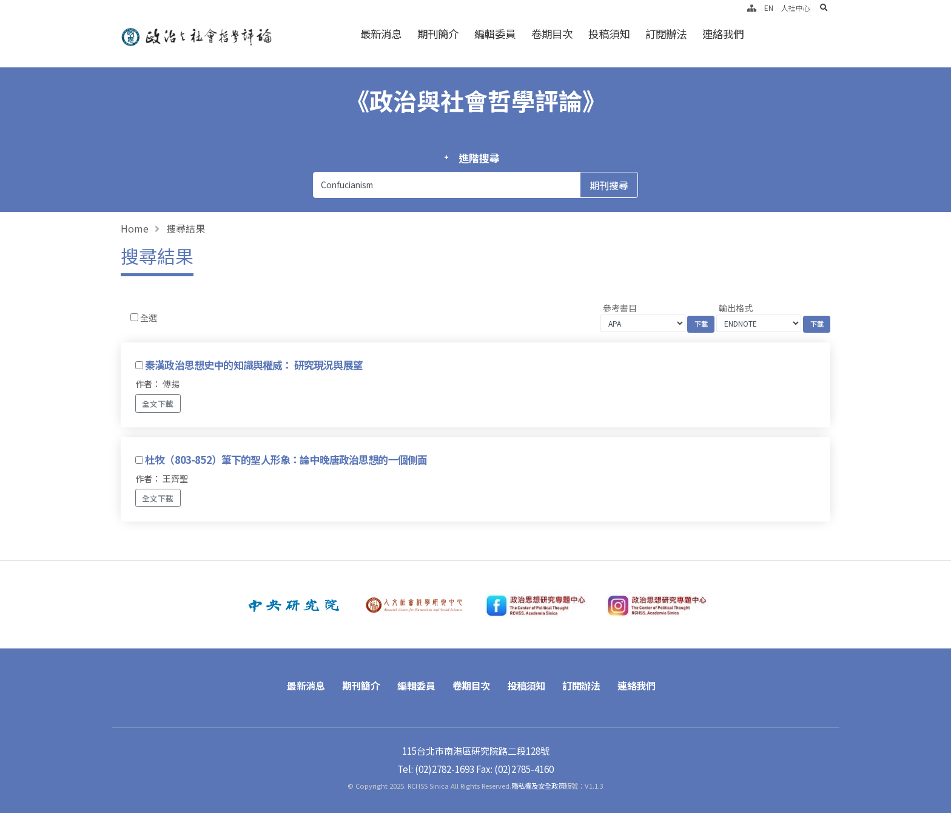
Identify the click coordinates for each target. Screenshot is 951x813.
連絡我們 (723, 33)
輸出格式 (736, 308)
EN (768, 7)
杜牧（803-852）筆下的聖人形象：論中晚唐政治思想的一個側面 (286, 459)
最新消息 (381, 33)
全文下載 (157, 403)
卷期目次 (552, 33)
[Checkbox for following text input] (134, 317)
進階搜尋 (479, 158)
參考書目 (620, 308)
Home (135, 228)
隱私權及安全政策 (538, 786)
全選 (148, 317)
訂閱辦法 (666, 33)
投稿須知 (609, 33)
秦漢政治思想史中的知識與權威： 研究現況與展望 (254, 365)
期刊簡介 (438, 33)
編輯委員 (495, 33)
